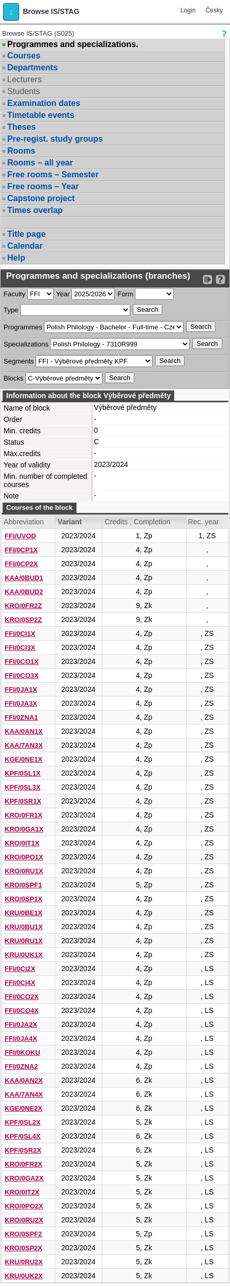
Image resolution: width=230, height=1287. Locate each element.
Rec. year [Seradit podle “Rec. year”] (203, 522)
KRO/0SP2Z (23, 620)
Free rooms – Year (43, 186)
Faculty (14, 294)
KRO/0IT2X (22, 1192)
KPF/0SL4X (22, 1136)
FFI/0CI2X (20, 969)
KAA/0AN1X (24, 731)
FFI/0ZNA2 (21, 1066)
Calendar (24, 245)
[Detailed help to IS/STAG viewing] (220, 279)
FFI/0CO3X (22, 675)
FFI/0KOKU (22, 1052)
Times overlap (35, 210)
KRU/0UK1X (24, 955)
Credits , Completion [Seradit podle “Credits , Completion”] (138, 522)
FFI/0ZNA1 (21, 717)
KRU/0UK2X (24, 1276)
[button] (11, 12)
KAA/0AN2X (24, 1080)
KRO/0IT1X (22, 843)
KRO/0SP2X (23, 1248)
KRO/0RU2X (24, 1220)
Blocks (13, 378)
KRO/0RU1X (24, 871)
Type (11, 310)
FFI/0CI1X (20, 634)
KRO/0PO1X (24, 857)
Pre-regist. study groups (55, 138)
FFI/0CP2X (21, 564)
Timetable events (40, 115)
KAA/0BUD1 (24, 578)
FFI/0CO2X (22, 997)
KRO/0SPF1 (23, 885)
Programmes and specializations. (72, 44)
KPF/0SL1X (22, 773)
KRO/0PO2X (24, 1206)
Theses (21, 127)
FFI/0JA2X (21, 1024)
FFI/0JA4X (21, 1038)
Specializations (26, 344)
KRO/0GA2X (24, 1178)
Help (16, 257)
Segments (19, 361)
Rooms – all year (40, 162)
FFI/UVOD (20, 536)
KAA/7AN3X (24, 745)
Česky (214, 10)
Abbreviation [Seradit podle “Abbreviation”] (24, 522)
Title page (26, 234)
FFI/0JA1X (21, 689)
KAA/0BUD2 (24, 592)
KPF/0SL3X (22, 787)
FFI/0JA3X (21, 703)
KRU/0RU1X (24, 941)
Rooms (21, 150)
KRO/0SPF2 (23, 1234)
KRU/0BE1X (23, 913)
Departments (32, 67)
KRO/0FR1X (23, 815)
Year (63, 294)
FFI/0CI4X (20, 983)
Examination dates (43, 103)
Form (125, 294)
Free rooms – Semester (53, 174)
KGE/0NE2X (23, 1108)
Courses (23, 55)
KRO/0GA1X (24, 829)
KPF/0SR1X (23, 801)
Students (23, 91)
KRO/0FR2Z (23, 606)
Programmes (23, 327)
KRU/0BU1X (24, 927)
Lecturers (24, 79)
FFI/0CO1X (22, 661)
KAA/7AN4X (24, 1094)
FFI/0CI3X (20, 648)
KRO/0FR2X (23, 1164)
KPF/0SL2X (22, 1122)
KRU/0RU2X (24, 1262)
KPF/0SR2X (23, 1150)
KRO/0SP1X (23, 899)
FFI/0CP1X (21, 550)
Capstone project (41, 198)
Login (187, 10)
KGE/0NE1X (23, 759)
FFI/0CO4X (22, 1011)
